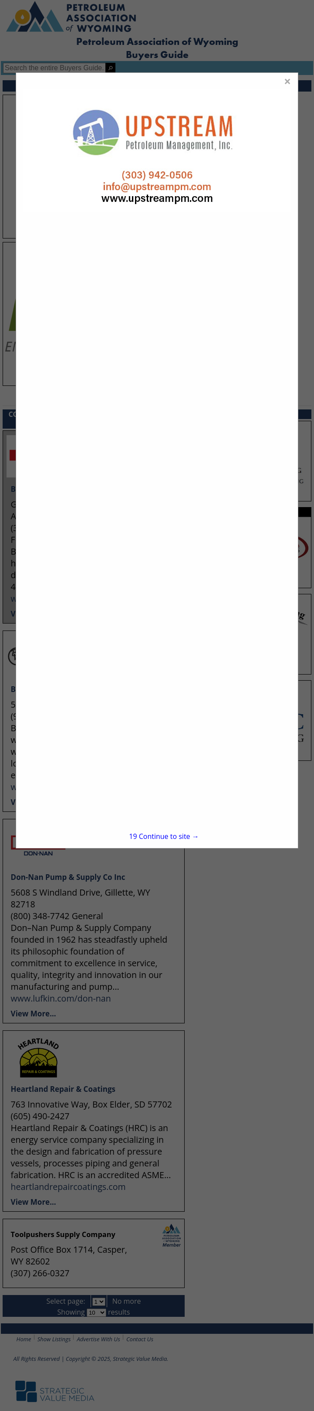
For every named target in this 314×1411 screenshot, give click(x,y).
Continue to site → (164, 836)
